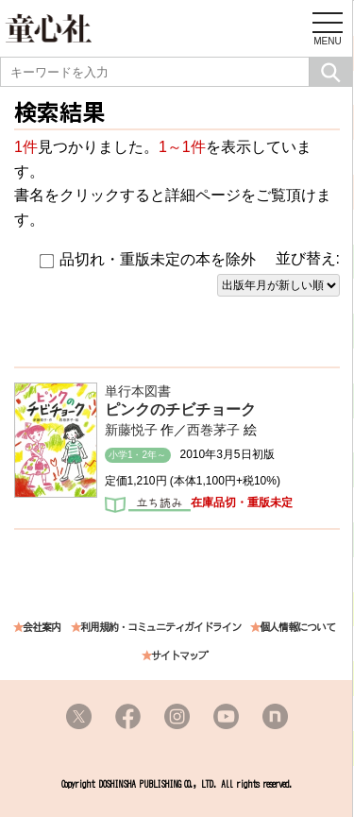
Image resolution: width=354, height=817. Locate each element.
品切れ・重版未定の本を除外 (148, 259)
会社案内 (41, 627)
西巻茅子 (213, 429)
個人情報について (297, 627)
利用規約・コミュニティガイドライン (160, 627)
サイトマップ (179, 656)
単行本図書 (138, 391)
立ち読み (148, 506)
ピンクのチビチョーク (180, 409)
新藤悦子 (131, 429)
